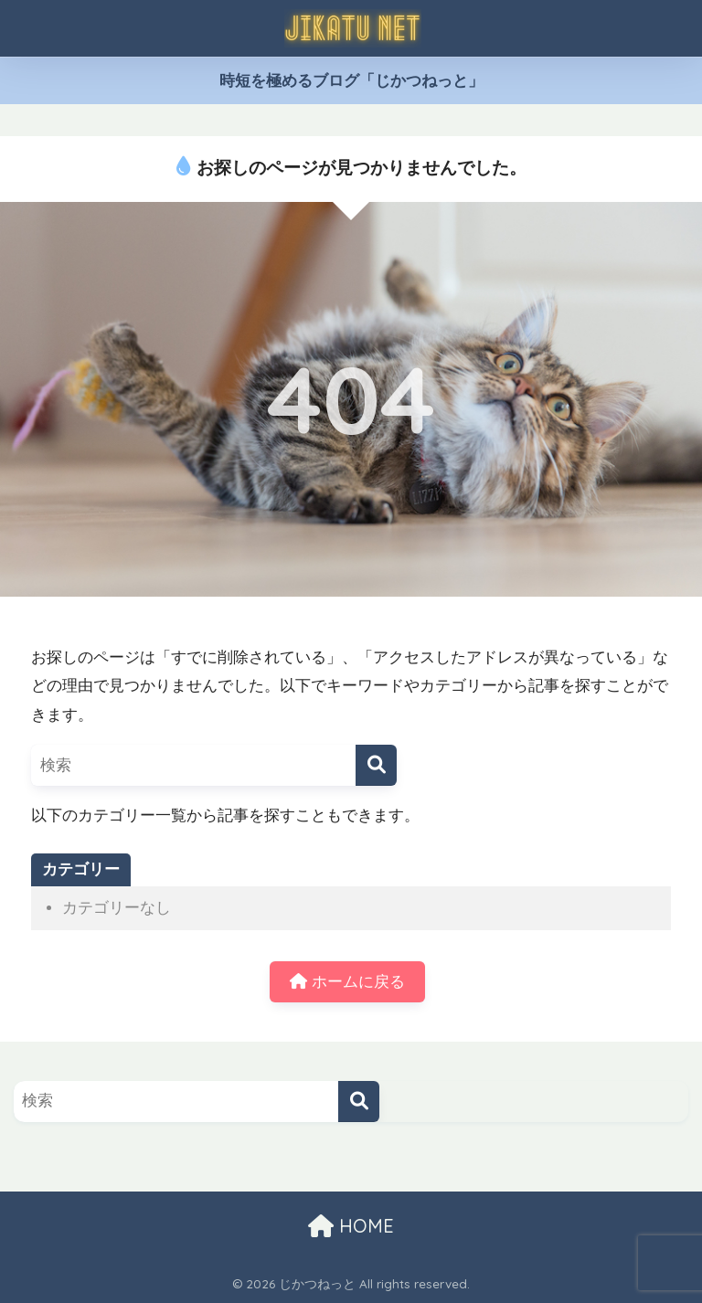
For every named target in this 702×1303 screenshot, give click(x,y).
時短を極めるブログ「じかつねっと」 (351, 81)
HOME (351, 1225)
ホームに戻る (347, 981)
